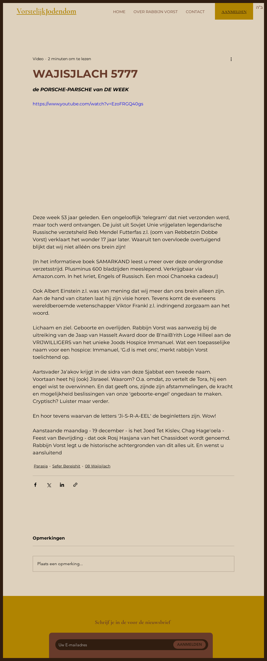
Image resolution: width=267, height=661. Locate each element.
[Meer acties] (231, 59)
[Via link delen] (75, 484)
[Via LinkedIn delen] (62, 484)
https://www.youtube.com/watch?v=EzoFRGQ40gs (88, 103)
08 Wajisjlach (97, 466)
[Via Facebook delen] (35, 484)
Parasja (41, 466)
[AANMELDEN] (189, 645)
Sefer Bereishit (66, 466)
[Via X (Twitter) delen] (48, 484)
